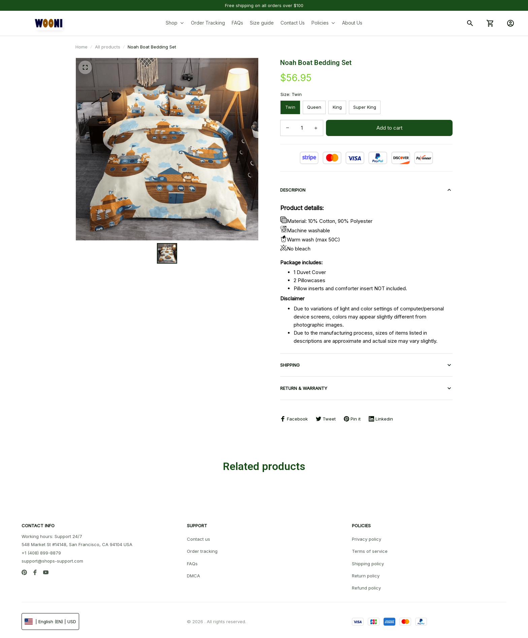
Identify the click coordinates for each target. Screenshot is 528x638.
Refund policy (366, 585)
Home (81, 46)
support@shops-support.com (52, 558)
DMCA (193, 573)
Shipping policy (368, 561)
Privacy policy (366, 536)
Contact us (198, 536)
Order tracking (202, 548)
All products (107, 46)
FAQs (192, 561)
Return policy (366, 573)
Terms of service (370, 548)
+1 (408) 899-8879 (41, 550)
